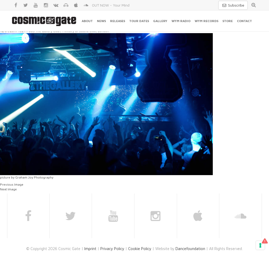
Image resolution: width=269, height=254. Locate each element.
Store (228, 21)
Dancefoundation (190, 248)
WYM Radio (181, 21)
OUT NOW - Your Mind (111, 5)
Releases (117, 21)
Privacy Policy (112, 248)
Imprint (90, 248)
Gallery (160, 21)
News (101, 21)
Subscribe (233, 5)
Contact (244, 21)
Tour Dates (139, 21)
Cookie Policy (139, 248)
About (87, 21)
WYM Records (206, 21)
